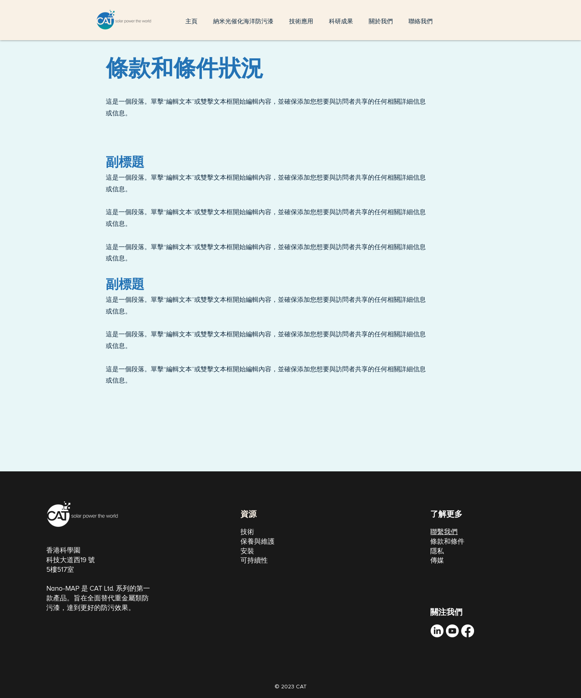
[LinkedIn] (437, 630)
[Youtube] (452, 630)
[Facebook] (467, 630)
